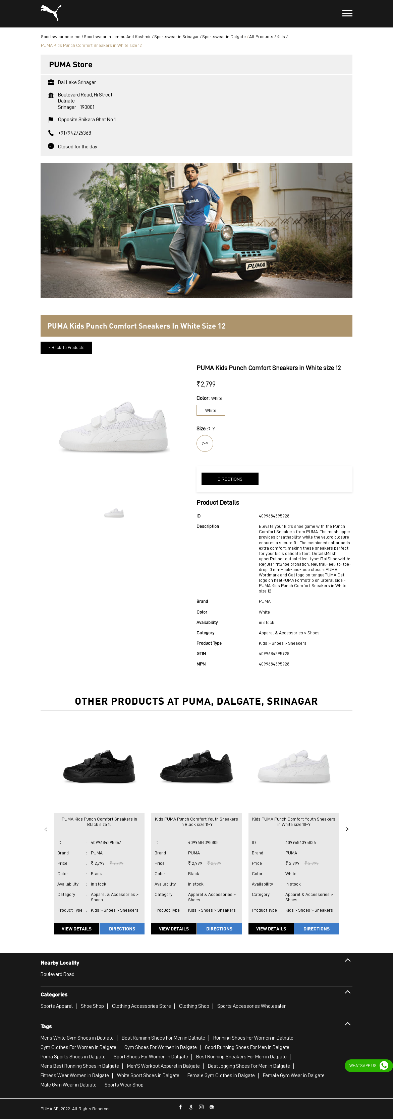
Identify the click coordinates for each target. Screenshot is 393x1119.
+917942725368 (74, 133)
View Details (77, 928)
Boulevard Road (57, 974)
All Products (261, 36)
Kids (281, 36)
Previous (46, 829)
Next (347, 829)
